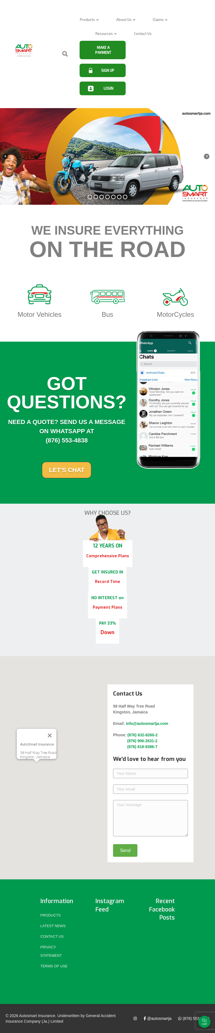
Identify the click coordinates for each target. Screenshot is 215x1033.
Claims (158, 19)
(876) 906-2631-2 (135, 741)
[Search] (61, 53)
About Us (124, 19)
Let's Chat (66, 469)
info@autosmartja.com (147, 723)
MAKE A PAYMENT (103, 50)
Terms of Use (54, 966)
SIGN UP (107, 70)
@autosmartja (157, 1018)
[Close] (49, 735)
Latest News (53, 926)
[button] (36, 767)
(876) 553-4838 (193, 1018)
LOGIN (108, 88)
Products (87, 19)
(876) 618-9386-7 (136, 746)
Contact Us (143, 33)
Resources (104, 33)
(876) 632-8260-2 (142, 735)
